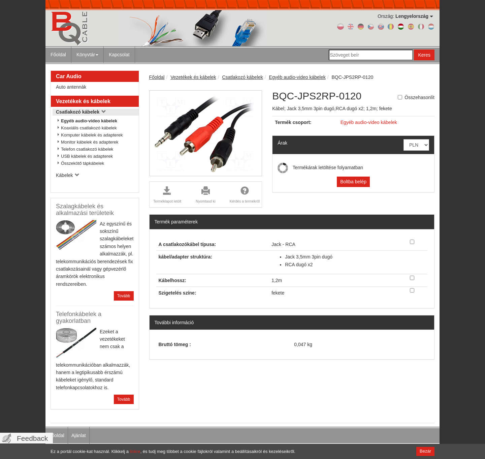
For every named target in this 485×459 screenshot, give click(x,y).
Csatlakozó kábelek (81, 112)
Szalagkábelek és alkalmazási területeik (85, 209)
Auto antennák (71, 87)
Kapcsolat (119, 54)
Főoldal (58, 54)
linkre (135, 451)
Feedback (32, 438)
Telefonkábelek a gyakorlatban (78, 317)
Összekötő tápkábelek (82, 163)
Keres (424, 55)
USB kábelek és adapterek (87, 156)
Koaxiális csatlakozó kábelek (89, 127)
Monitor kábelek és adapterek (90, 142)
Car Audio (69, 76)
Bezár (425, 451)
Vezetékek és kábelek (83, 101)
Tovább (123, 296)
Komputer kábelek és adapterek (92, 134)
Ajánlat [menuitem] (78, 435)
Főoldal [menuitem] (56, 435)
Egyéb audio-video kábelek (89, 120)
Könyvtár (87, 54)
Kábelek (67, 175)
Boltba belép (353, 181)
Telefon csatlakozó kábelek (87, 149)
